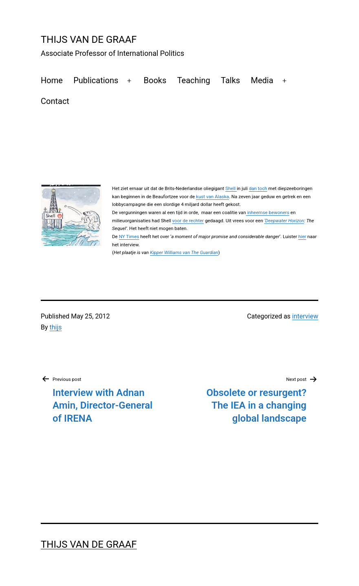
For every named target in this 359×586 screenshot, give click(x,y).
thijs (56, 327)
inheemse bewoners (267, 212)
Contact (55, 101)
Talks (230, 80)
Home (52, 80)
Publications (95, 80)
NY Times (129, 236)
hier (302, 236)
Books (155, 80)
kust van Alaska (212, 196)
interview (305, 316)
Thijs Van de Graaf (89, 39)
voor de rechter (188, 220)
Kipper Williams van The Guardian (184, 252)
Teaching (193, 80)
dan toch (258, 188)
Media (262, 80)
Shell (231, 188)
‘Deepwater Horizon (284, 220)
